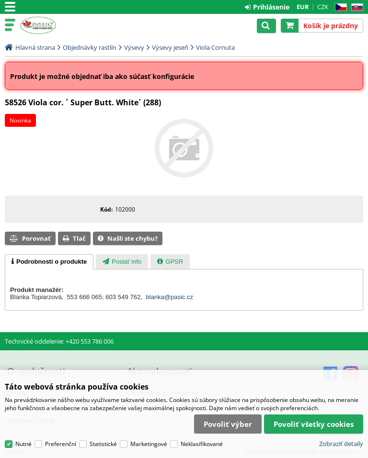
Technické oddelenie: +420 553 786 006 (59, 341)
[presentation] (49, 262)
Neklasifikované (202, 445)
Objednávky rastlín (89, 47)
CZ (339, 7)
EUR (303, 6)
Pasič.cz (49, 25)
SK (355, 7)
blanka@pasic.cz (169, 297)
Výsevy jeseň (170, 47)
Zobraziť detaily (341, 444)
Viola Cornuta (215, 47)
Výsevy (134, 47)
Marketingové (148, 445)
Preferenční (60, 445)
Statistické (103, 445)
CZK (322, 6)
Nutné (23, 445)
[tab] (49, 261)
